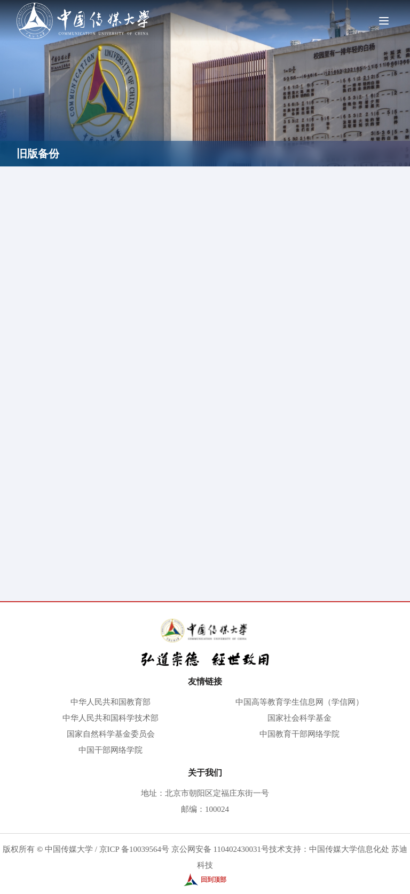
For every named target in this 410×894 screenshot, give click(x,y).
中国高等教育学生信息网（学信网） (299, 702)
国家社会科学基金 (299, 718)
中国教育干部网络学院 (299, 734)
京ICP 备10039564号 (134, 849)
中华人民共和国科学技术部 (110, 718)
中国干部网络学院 (110, 750)
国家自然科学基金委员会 (111, 734)
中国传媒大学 (69, 849)
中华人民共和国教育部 (110, 702)
